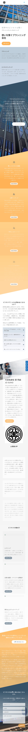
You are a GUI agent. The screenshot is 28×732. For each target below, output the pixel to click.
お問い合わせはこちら (19, 641)
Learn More (14, 183)
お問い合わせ (6, 43)
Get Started (18, 124)
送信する (22, 727)
